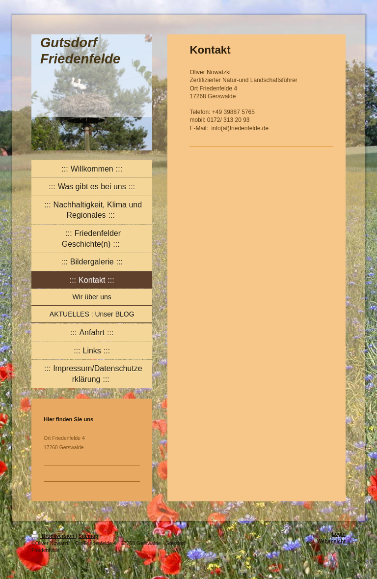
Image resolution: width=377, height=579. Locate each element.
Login (339, 534)
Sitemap (88, 536)
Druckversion (53, 536)
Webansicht (331, 541)
